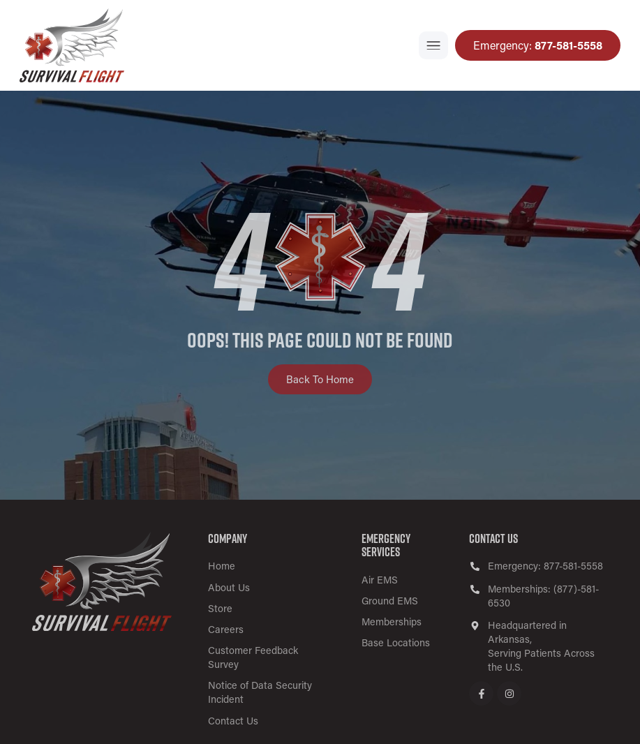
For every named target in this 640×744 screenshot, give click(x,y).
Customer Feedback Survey (253, 657)
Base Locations (396, 642)
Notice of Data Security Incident (260, 692)
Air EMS (380, 579)
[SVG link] (102, 581)
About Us (229, 587)
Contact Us (233, 720)
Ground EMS (390, 600)
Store (220, 608)
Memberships (392, 621)
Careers (226, 629)
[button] (433, 45)
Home (221, 565)
